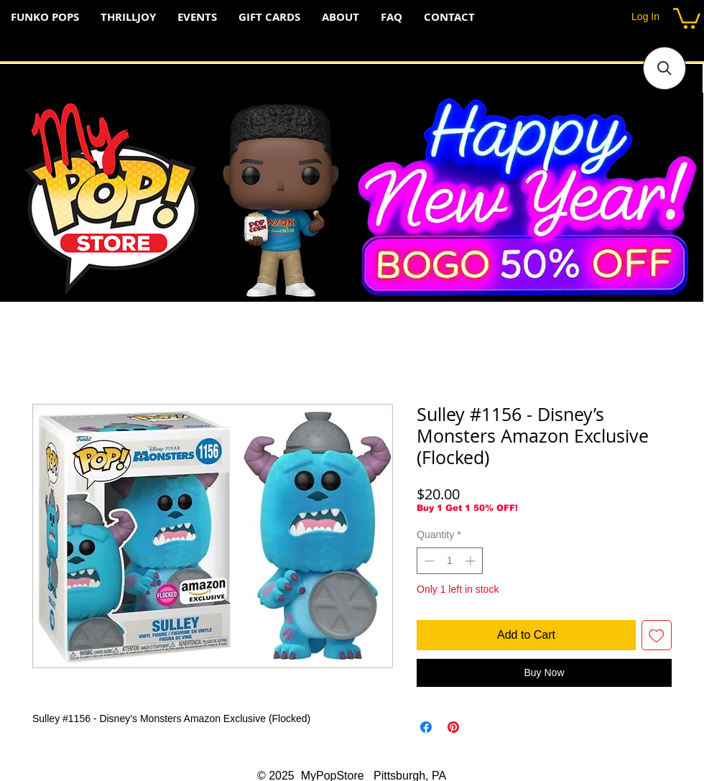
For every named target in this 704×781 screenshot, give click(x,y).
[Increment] (472, 560)
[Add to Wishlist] (657, 635)
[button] (686, 17)
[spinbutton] (450, 560)
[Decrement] (428, 560)
